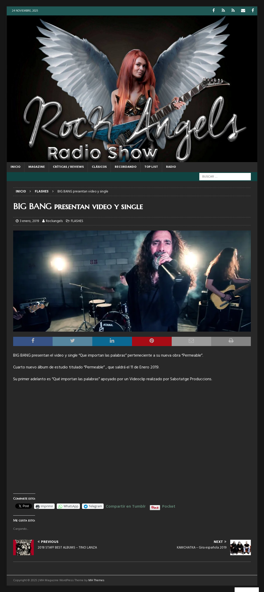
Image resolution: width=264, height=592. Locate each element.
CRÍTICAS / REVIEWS (68, 167)
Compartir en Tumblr (126, 505)
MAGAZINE (36, 167)
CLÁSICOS (99, 167)
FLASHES (77, 221)
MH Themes (96, 580)
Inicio (15, 167)
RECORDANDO (125, 167)
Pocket (168, 506)
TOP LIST (151, 167)
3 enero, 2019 (29, 221)
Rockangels (54, 221)
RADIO (171, 167)
